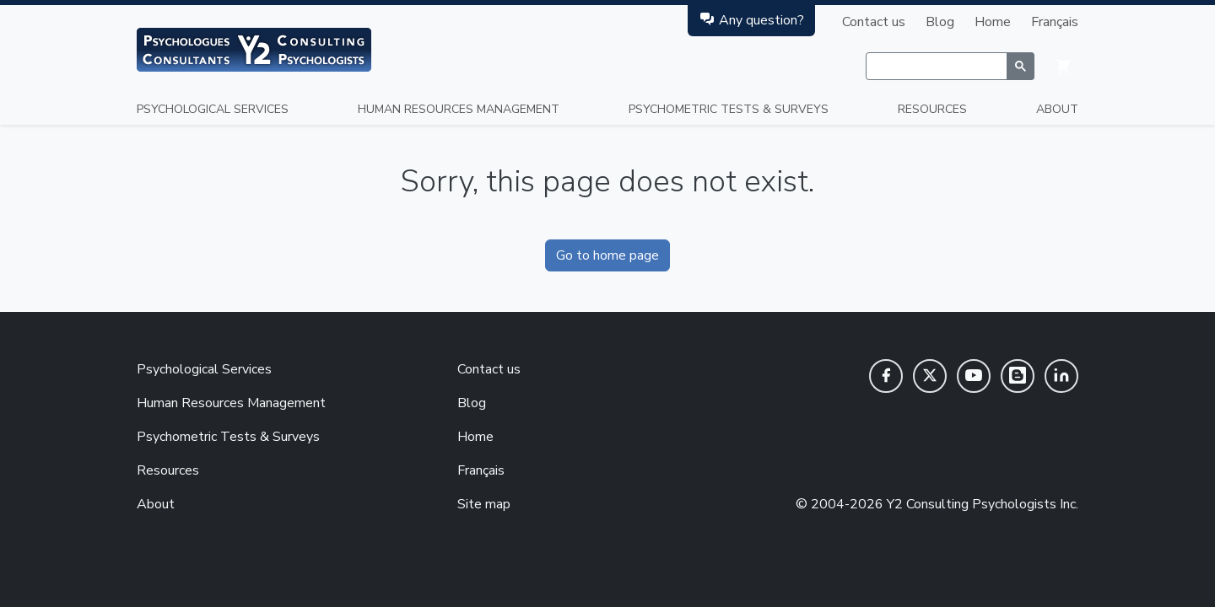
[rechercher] (936, 66)
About (1057, 109)
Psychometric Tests (729, 109)
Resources (932, 109)
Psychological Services (213, 109)
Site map (483, 504)
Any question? (751, 20)
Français (1054, 22)
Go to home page (607, 255)
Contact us (873, 22)
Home (993, 22)
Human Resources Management (458, 109)
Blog (940, 22)
